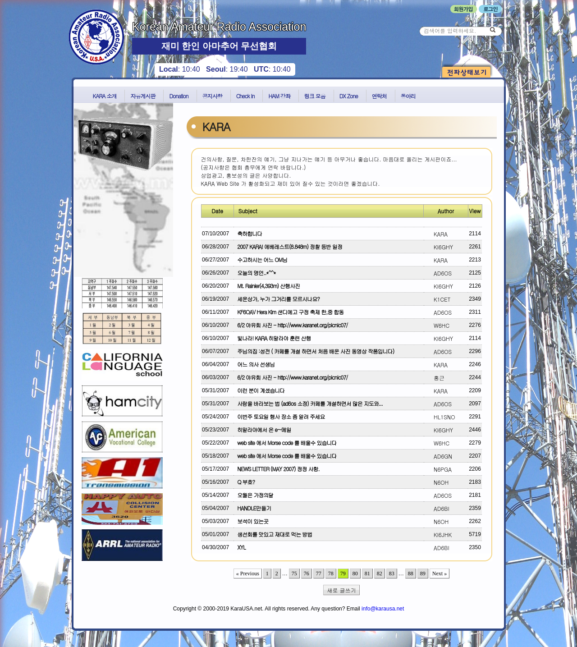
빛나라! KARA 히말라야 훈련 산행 (272, 338)
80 (355, 573)
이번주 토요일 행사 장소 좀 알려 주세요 (279, 416)
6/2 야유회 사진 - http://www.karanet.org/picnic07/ (291, 325)
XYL (240, 547)
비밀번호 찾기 (482, 18)
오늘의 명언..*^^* (254, 272)
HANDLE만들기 (252, 508)
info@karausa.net (383, 609)
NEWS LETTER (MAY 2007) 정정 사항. (276, 469)
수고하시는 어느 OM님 (260, 259)
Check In (245, 96)
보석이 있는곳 (251, 521)
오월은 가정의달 (253, 495)
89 (423, 573)
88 (410, 573)
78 (331, 573)
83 (391, 573)
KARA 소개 (105, 96)
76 (306, 573)
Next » (439, 573)
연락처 (379, 96)
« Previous (247, 573)
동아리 (408, 96)
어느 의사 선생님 (254, 364)
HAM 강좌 (279, 96)
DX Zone (348, 96)
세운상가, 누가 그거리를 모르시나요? (277, 299)
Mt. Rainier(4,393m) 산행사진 (267, 285)
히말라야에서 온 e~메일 (262, 429)
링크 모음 (314, 96)
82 (379, 573)
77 (318, 573)
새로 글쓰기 (341, 590)
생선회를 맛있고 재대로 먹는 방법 (273, 534)
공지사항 (212, 96)
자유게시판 (142, 96)
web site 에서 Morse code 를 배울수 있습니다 (285, 442)
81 (367, 573)
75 (294, 573)
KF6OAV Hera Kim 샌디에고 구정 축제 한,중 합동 (288, 312)
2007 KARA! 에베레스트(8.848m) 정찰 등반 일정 (288, 246)
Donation (178, 96)
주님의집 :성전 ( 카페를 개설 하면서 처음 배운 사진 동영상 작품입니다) (314, 351)
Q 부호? (244, 482)
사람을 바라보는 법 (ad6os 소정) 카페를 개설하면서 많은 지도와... (308, 403)
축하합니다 (248, 233)
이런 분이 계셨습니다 (259, 390)
